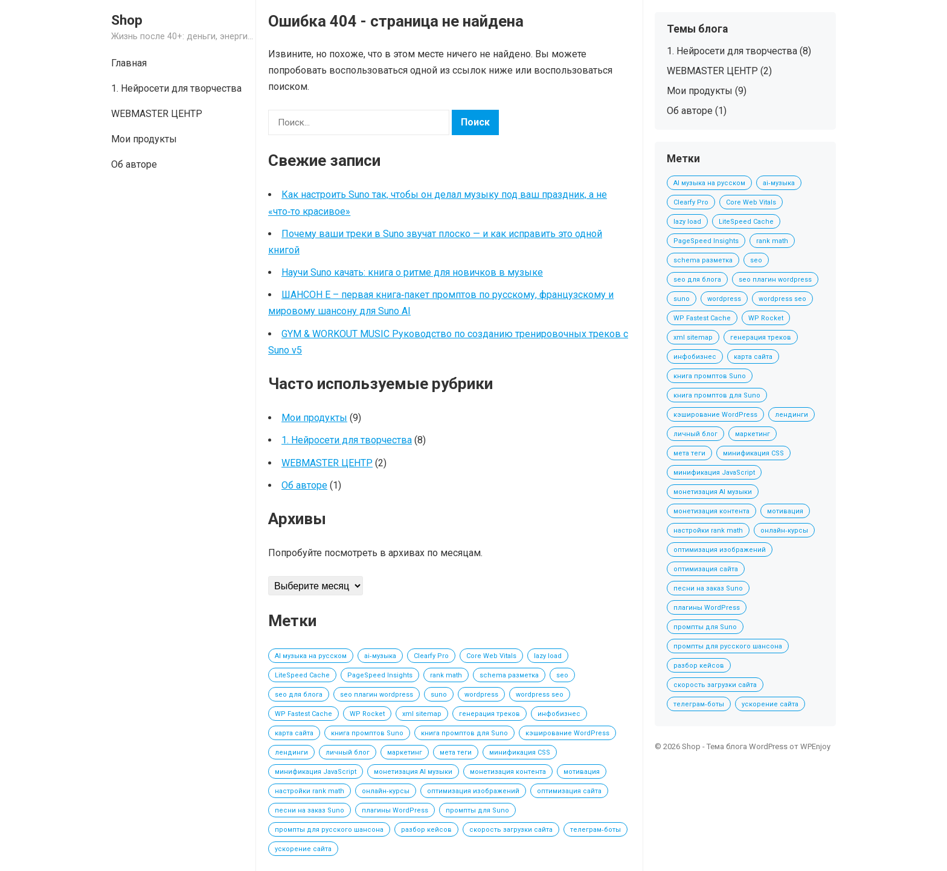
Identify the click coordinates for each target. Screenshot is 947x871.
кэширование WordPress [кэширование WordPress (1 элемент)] (567, 733)
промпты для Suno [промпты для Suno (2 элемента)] (477, 810)
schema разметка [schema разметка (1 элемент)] (509, 675)
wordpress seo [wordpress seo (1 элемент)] (539, 694)
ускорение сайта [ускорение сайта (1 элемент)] (303, 849)
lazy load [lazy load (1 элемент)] (548, 656)
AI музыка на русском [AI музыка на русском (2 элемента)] (311, 656)
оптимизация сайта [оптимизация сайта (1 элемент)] (569, 791)
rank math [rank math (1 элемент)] (446, 675)
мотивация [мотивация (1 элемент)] (581, 772)
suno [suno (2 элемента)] (439, 694)
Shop (127, 20)
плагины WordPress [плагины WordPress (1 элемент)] (395, 810)
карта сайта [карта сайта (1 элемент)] (294, 733)
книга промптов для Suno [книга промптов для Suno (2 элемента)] (464, 733)
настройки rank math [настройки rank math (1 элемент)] (309, 791)
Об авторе (134, 164)
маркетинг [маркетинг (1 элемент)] (404, 752)
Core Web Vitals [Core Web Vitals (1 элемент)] (491, 656)
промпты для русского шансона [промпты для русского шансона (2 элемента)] (329, 830)
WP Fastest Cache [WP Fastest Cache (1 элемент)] (303, 714)
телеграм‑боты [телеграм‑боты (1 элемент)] (595, 830)
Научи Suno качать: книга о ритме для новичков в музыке (412, 272)
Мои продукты (144, 139)
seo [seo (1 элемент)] (562, 675)
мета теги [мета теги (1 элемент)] (456, 752)
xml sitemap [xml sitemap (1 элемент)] (421, 714)
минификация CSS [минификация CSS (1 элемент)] (519, 752)
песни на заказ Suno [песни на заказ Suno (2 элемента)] (309, 810)
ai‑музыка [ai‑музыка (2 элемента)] (380, 656)
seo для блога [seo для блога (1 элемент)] (299, 694)
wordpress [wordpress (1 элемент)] (481, 694)
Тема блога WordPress (747, 746)
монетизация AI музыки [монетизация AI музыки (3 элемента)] (413, 772)
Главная (129, 63)
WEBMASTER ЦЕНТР (156, 113)
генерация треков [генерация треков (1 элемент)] (489, 714)
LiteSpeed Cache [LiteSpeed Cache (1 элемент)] (302, 675)
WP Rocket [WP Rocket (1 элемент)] (367, 714)
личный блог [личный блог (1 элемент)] (348, 752)
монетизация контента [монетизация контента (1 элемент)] (508, 772)
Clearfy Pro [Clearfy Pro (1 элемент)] (431, 656)
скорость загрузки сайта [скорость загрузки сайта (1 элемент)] (511, 830)
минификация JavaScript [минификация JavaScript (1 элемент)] (315, 772)
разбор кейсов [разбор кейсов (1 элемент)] (426, 830)
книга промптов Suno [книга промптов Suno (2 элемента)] (367, 733)
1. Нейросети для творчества (176, 88)
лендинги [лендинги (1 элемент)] (291, 752)
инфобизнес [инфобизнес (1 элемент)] (559, 714)
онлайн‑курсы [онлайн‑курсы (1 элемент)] (385, 791)
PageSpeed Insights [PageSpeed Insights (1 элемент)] (380, 675)
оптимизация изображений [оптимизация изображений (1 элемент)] (473, 791)
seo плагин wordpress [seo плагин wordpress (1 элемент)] (376, 694)
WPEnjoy (815, 746)
